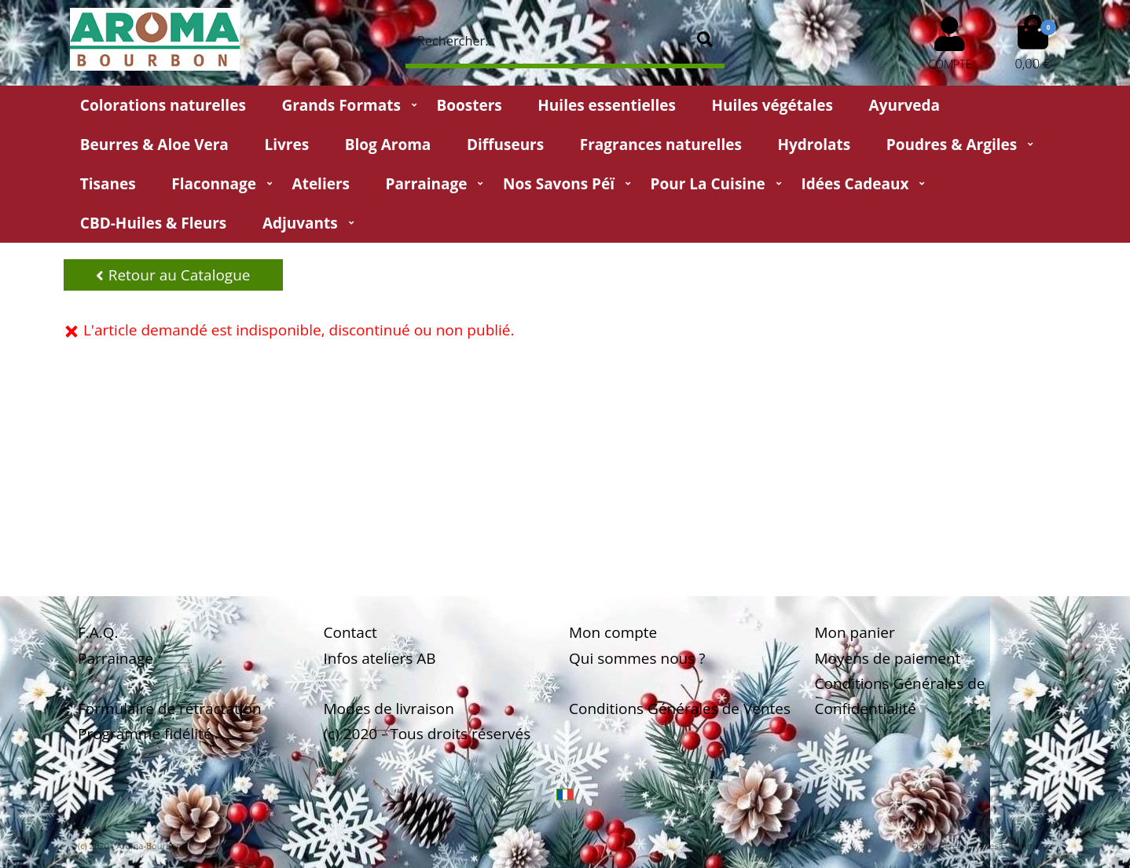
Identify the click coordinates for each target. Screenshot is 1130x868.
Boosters (468, 105)
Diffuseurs (505, 144)
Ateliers (321, 184)
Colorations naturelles (163, 105)
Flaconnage (213, 184)
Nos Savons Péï (559, 184)
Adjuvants (300, 223)
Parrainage (427, 184)
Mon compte (613, 632)
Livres (286, 144)
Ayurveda (905, 105)
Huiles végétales (772, 105)
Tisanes (108, 184)
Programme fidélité (145, 733)
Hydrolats (813, 144)
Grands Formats (340, 105)
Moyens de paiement (888, 658)
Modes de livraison (389, 708)
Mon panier (855, 632)
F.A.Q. (98, 632)
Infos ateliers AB (380, 658)
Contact (350, 632)
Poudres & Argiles (951, 144)
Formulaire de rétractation (170, 708)
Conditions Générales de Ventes (680, 708)
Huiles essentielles (606, 105)
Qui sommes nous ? (637, 658)
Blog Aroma (388, 144)
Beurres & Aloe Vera (154, 144)
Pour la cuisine (708, 184)
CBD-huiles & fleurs (153, 223)
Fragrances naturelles (661, 144)
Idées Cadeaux (854, 184)
